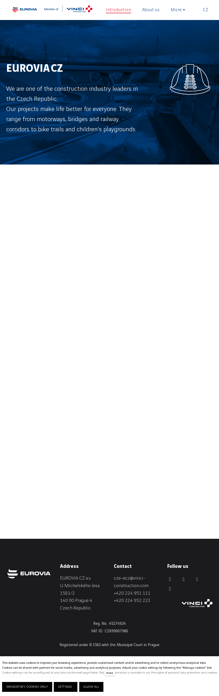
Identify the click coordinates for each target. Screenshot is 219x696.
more (109, 673)
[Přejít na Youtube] (169, 588)
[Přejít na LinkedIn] (183, 579)
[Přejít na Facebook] (169, 579)
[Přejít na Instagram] (197, 579)
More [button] (178, 10)
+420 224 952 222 (132, 600)
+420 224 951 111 (132, 593)
